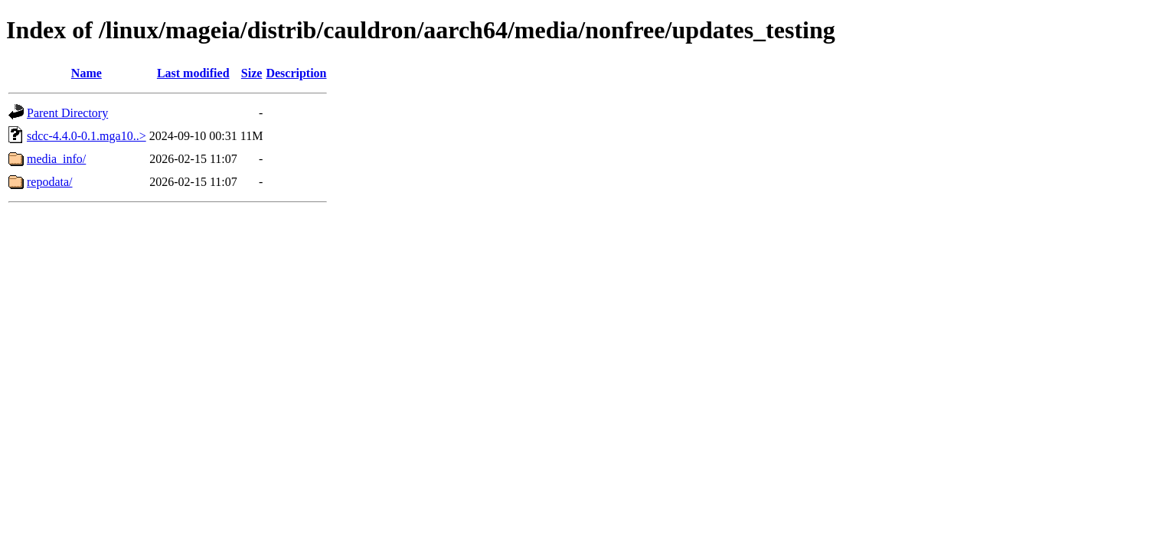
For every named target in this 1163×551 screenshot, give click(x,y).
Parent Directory (67, 112)
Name (86, 73)
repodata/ (50, 181)
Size (252, 73)
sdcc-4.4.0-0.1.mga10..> (86, 135)
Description (296, 73)
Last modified (193, 73)
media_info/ (56, 158)
